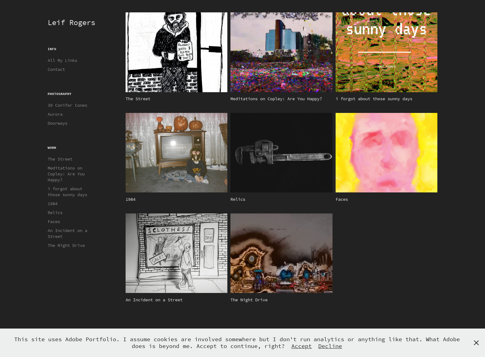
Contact (56, 69)
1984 (53, 203)
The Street (60, 159)
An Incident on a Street (67, 233)
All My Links (62, 60)
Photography (59, 93)
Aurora (55, 114)
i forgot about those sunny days (67, 192)
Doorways (57, 123)
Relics (55, 212)
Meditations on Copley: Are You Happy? (66, 174)
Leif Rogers (71, 22)
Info (52, 48)
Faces (54, 221)
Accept (301, 346)
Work (52, 147)
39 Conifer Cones (67, 105)
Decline (330, 346)
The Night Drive (66, 245)
